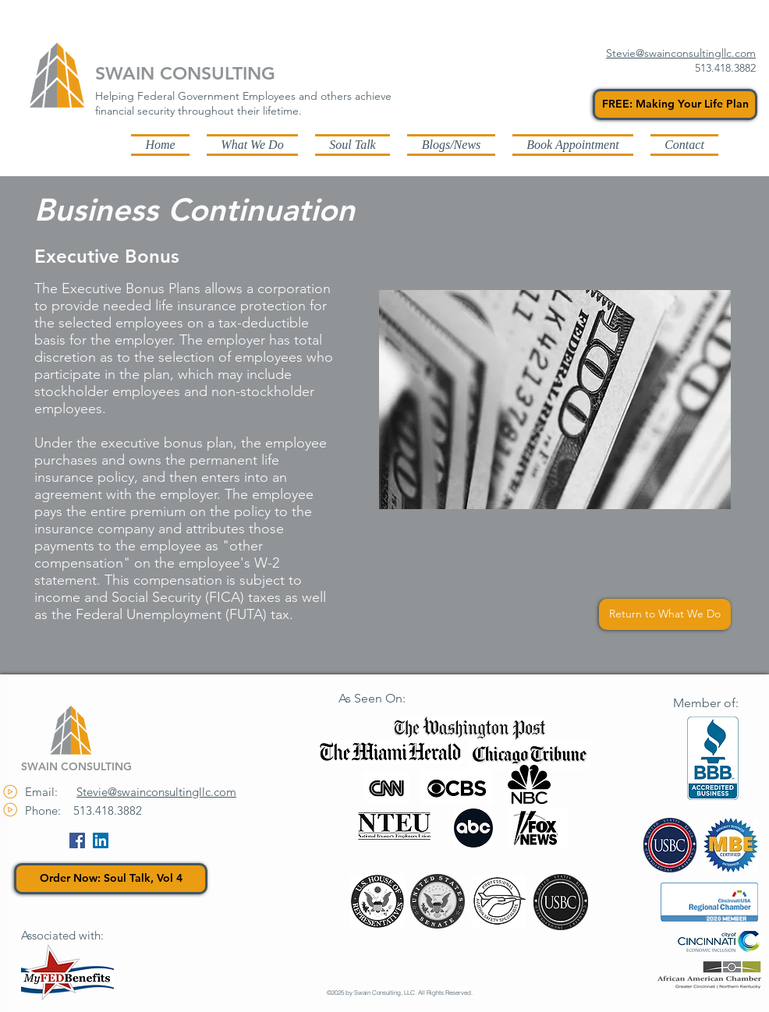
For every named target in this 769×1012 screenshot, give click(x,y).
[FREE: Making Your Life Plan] (675, 104)
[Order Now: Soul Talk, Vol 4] (110, 878)
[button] (451, 144)
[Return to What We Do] (665, 614)
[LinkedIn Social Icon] (100, 840)
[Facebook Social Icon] (77, 840)
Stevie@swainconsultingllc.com (156, 791)
